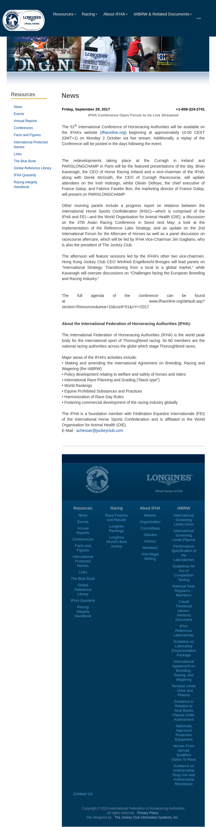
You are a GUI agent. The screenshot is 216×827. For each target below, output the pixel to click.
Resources (64, 14)
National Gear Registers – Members (183, 590)
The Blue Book (25, 161)
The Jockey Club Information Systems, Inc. (147, 817)
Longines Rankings (116, 528)
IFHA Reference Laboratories (184, 630)
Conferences (23, 128)
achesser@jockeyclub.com (99, 430)
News (18, 107)
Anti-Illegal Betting (150, 556)
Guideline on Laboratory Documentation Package (184, 648)
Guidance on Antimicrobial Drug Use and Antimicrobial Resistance (183, 775)
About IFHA (115, 14)
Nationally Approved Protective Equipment (183, 733)
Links (18, 154)
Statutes (150, 535)
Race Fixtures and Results (116, 517)
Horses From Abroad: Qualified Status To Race (183, 752)
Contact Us (83, 794)
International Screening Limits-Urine (184, 519)
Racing (90, 14)
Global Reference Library (32, 168)
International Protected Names (83, 561)
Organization (150, 522)
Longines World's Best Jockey (116, 541)
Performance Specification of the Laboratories (183, 553)
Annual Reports (25, 121)
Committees (150, 528)
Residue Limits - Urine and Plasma (184, 690)
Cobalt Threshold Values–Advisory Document (184, 611)
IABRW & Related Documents (163, 14)
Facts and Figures (27, 135)
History (150, 541)
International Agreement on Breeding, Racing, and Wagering (183, 670)
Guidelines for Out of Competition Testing (183, 573)
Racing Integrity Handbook (83, 611)
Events (19, 114)
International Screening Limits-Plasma (183, 535)
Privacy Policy (147, 813)
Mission (150, 515)
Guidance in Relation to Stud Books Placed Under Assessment (184, 710)
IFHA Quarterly (25, 175)
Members (150, 548)
